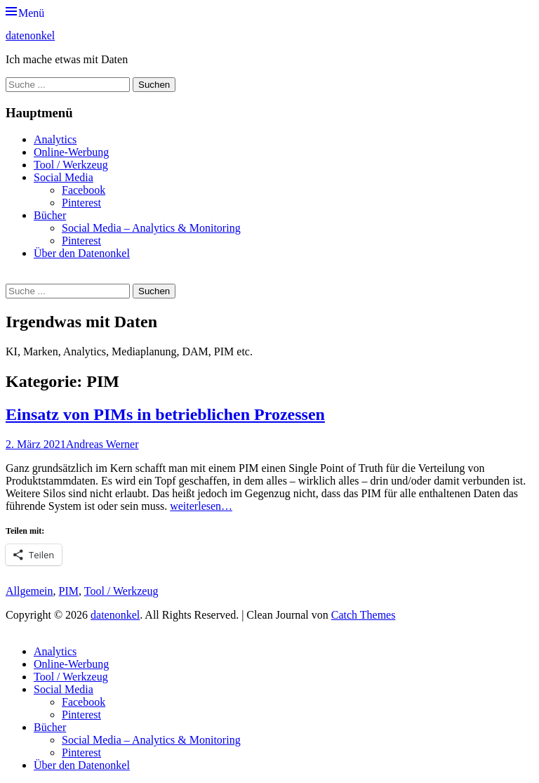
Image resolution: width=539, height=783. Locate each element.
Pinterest (81, 203)
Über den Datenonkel (82, 253)
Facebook (83, 190)
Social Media (63, 177)
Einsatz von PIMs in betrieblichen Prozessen (165, 414)
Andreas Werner (102, 444)
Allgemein (29, 591)
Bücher (50, 215)
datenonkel (30, 35)
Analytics (55, 139)
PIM (69, 591)
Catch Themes (363, 615)
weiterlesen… (201, 506)
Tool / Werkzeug (71, 165)
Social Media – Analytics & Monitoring (151, 228)
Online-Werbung (71, 152)
